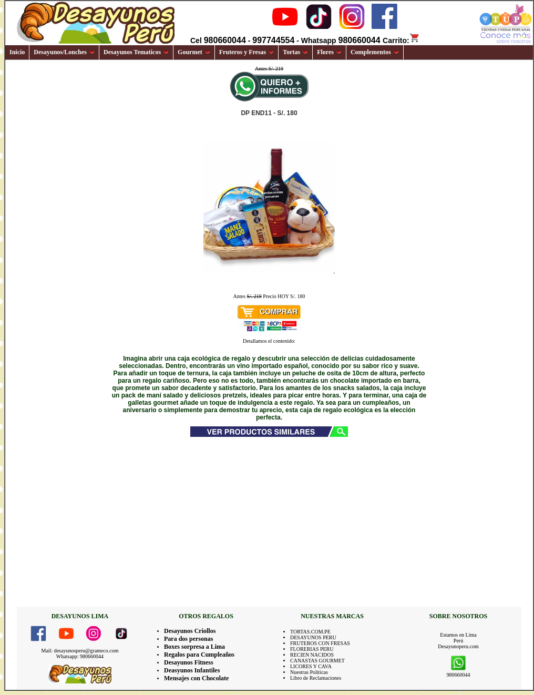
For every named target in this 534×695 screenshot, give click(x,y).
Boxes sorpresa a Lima (194, 646)
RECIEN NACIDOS (312, 655)
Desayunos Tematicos (136, 52)
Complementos (375, 52)
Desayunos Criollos (189, 631)
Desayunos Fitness (188, 662)
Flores (329, 52)
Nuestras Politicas (309, 672)
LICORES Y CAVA (311, 666)
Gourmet (194, 52)
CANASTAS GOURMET (317, 660)
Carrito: (401, 40)
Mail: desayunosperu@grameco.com (80, 650)
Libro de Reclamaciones (315, 678)
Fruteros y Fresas (246, 52)
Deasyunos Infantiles (192, 670)
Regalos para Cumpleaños (199, 654)
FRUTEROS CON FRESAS (320, 643)
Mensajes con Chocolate (196, 678)
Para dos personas (188, 638)
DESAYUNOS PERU (313, 637)
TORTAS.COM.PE (310, 632)
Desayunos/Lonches (64, 52)
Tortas (295, 52)
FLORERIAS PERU (312, 649)
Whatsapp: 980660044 (80, 656)
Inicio (17, 52)
